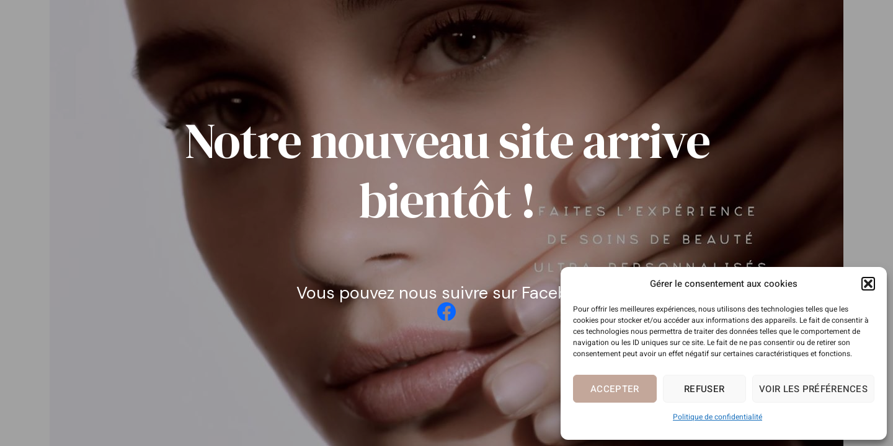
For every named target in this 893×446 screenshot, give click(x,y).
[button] (868, 284)
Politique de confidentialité (717, 416)
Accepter (614, 389)
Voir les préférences (813, 389)
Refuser (704, 389)
